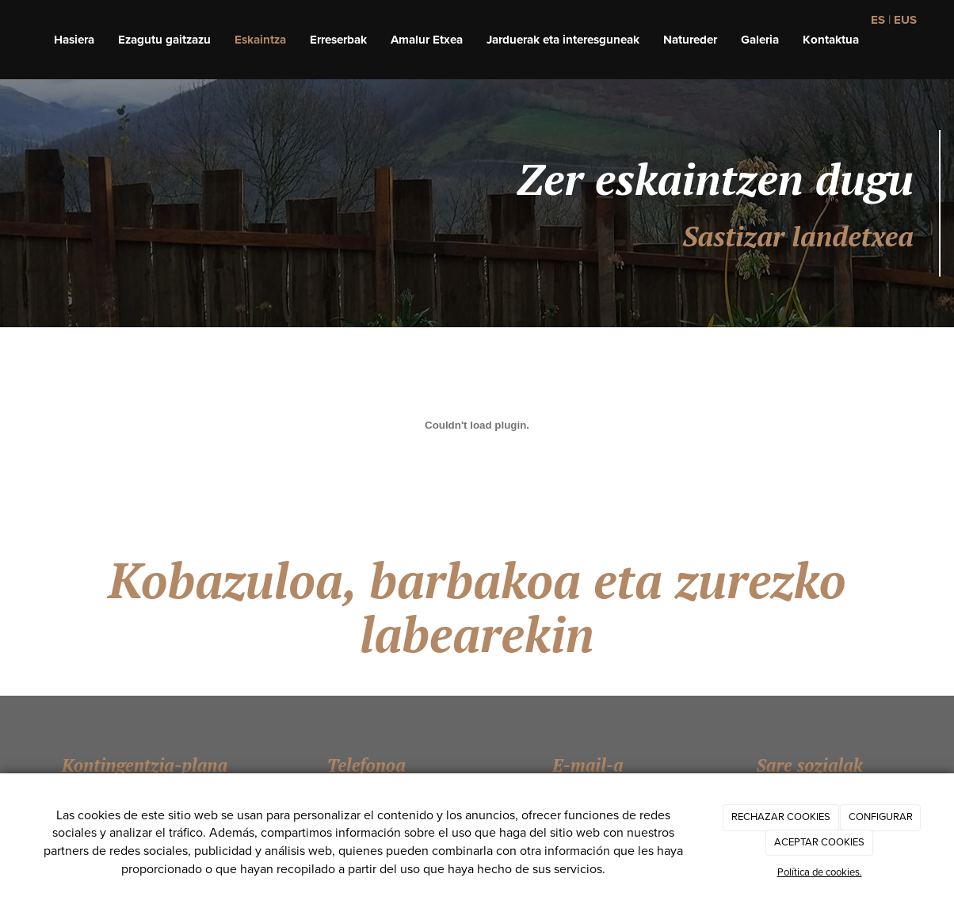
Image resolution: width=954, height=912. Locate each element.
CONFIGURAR (881, 817)
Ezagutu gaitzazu (164, 39)
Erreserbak (338, 39)
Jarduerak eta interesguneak (563, 39)
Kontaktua (831, 39)
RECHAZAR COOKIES (780, 817)
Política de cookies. (819, 872)
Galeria (760, 39)
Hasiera (74, 39)
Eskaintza (260, 39)
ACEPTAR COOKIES (819, 842)
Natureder (690, 39)
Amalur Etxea (427, 39)
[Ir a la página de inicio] (8, 39)
